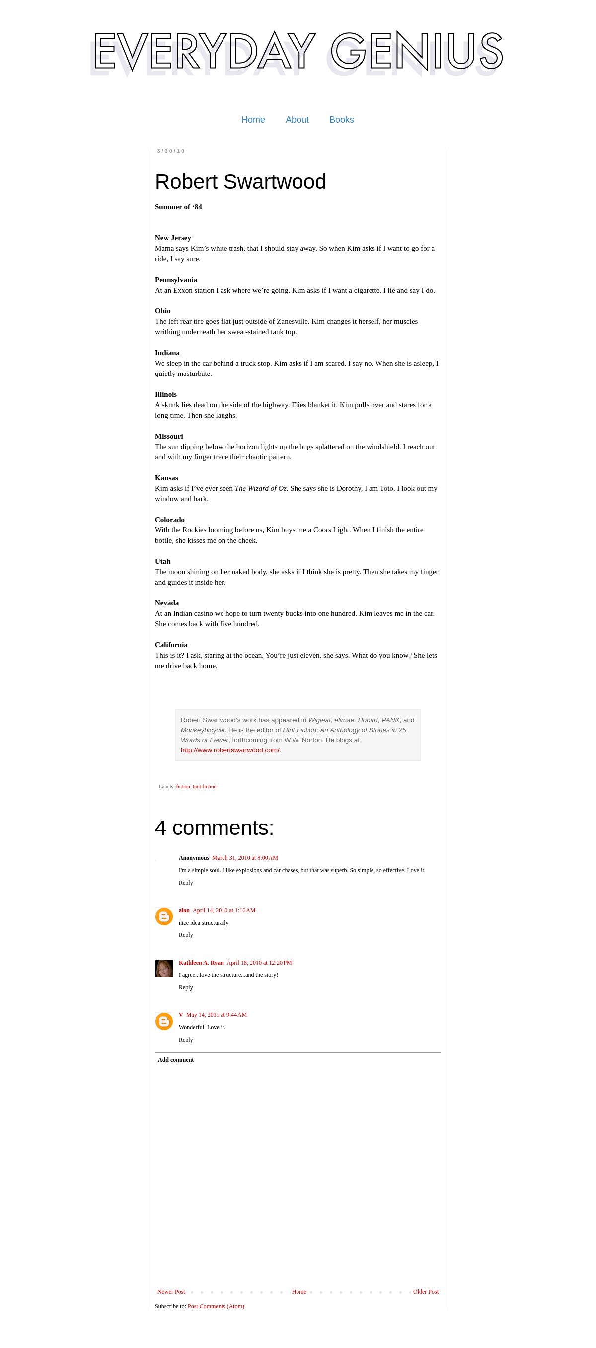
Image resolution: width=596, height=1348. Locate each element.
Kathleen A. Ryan (201, 962)
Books (341, 120)
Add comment (176, 1059)
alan (184, 910)
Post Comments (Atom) (216, 1306)
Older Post (426, 1291)
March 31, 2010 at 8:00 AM (245, 857)
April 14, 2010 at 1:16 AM (224, 910)
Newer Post (171, 1291)
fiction (183, 786)
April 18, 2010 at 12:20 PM (259, 962)
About (297, 120)
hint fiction (205, 786)
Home (253, 120)
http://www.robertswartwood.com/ (230, 750)
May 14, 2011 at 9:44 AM (216, 1014)
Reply (186, 882)
